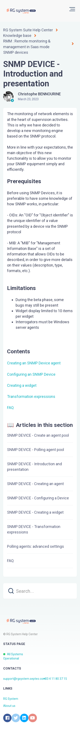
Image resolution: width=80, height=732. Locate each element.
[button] (72, 9)
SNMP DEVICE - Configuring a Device (38, 498)
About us (9, 705)
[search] (40, 591)
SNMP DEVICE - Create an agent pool (38, 435)
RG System (10, 698)
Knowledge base (17, 35)
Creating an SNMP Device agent (34, 363)
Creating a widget (21, 385)
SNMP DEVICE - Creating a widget (35, 512)
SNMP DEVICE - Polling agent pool (35, 449)
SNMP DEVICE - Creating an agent (35, 483)
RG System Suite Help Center (28, 30)
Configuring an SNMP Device (31, 374)
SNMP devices (15, 52)
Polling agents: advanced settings (35, 546)
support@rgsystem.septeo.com (24, 678)
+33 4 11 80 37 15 (55, 678)
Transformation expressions (31, 396)
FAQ (10, 407)
